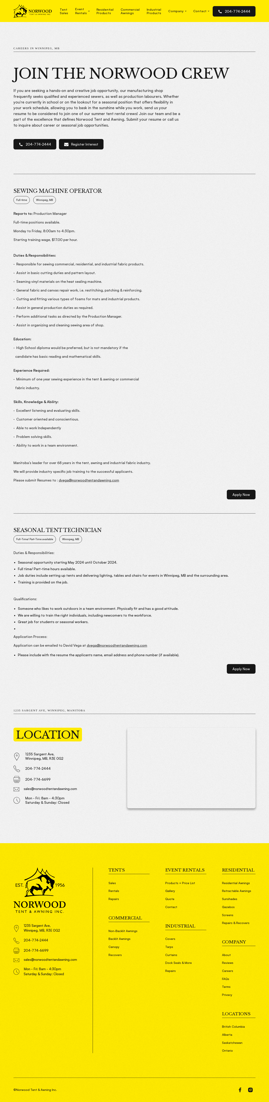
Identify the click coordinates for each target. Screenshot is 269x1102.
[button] (82, 11)
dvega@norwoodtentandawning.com (89, 480)
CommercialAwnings (130, 11)
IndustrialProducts (154, 11)
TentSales (64, 11)
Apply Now (241, 494)
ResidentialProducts (105, 11)
